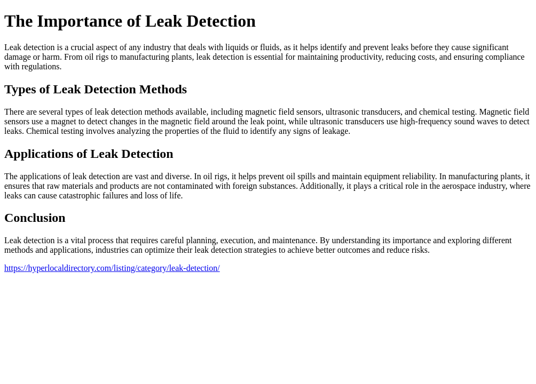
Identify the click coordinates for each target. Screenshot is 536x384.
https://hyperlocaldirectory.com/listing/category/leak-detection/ (112, 268)
